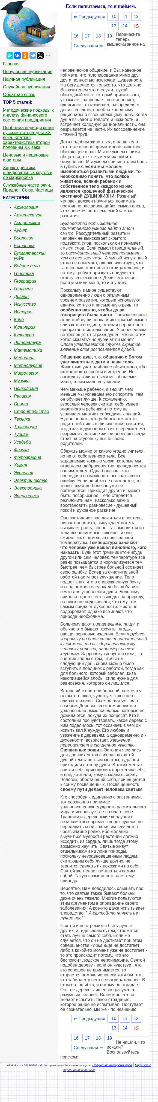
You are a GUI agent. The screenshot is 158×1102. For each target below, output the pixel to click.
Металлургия (28, 365)
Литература (27, 342)
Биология (23, 238)
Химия (20, 465)
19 (109, 36)
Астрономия (27, 222)
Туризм (21, 434)
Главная (11, 64)
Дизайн (21, 296)
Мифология (26, 373)
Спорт (21, 403)
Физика (21, 449)
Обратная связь (19, 94)
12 (136, 16)
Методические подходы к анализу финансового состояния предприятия (28, 115)
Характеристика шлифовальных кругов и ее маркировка (27, 172)
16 (76, 36)
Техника (22, 419)
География (25, 281)
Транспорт (25, 426)
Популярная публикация (27, 71)
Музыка (21, 380)
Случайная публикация (26, 87)
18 (98, 36)
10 (113, 16)
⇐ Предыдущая (89, 17)
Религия (22, 396)
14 (125, 26)
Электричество (30, 480)
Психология (26, 388)
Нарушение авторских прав (112, 1065)
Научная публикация (24, 79)
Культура (24, 334)
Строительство (31, 411)
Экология (23, 472)
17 (87, 36)
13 (113, 26)
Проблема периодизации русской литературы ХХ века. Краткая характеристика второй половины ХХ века (28, 137)
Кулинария (24, 327)
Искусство (25, 304)
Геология (23, 289)
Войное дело (27, 266)
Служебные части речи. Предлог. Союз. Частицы (28, 187)
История (23, 312)
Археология (26, 207)
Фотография (27, 457)
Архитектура (28, 215)
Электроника (28, 488)
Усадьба (22, 442)
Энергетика (26, 495)
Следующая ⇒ (88, 46)
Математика (28, 350)
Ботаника (24, 245)
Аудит (21, 230)
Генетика (24, 273)
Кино (19, 319)
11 (125, 16)
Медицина (24, 357)
